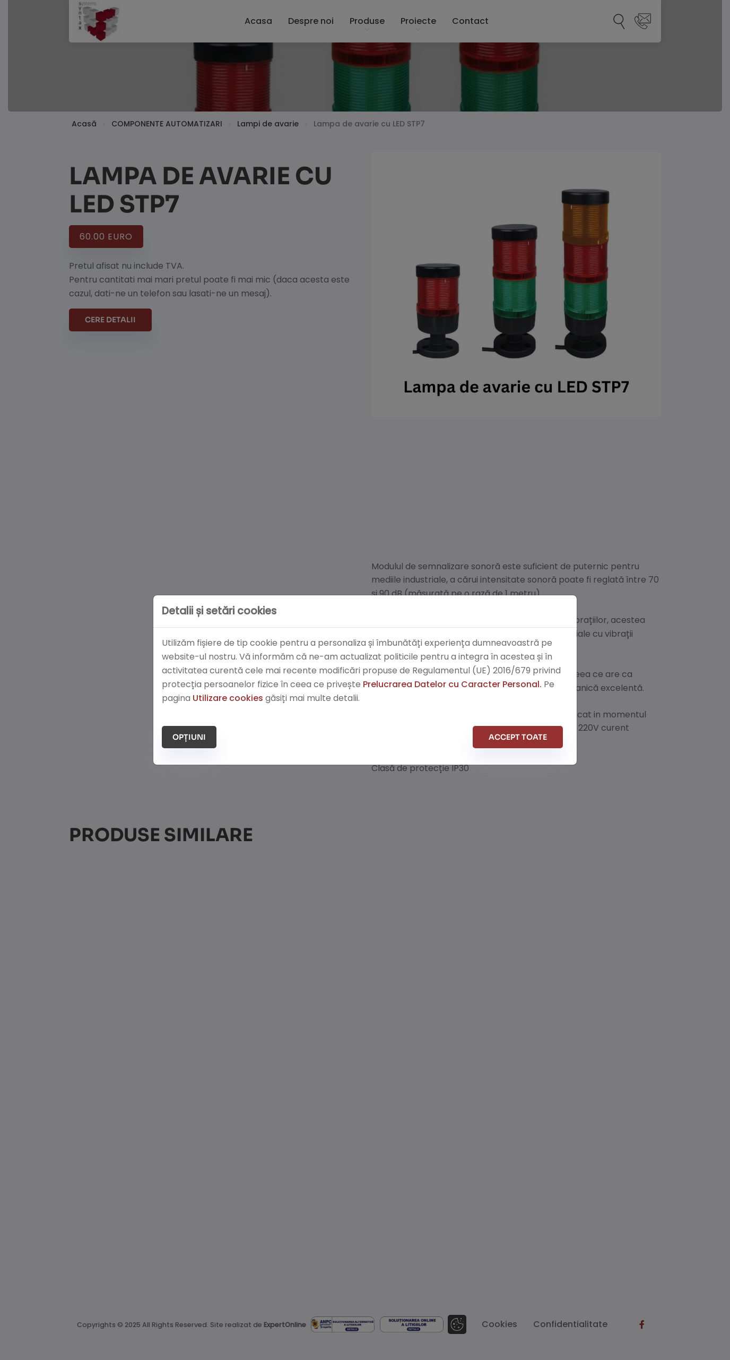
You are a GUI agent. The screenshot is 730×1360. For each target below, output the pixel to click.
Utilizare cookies (228, 698)
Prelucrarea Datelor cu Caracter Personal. (452, 684)
